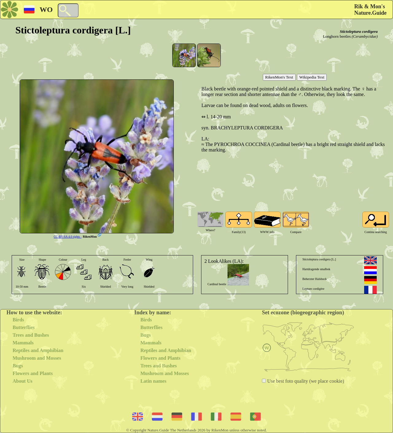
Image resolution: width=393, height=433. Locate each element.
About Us (22, 381)
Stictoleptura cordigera (359, 31)
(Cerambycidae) (365, 36)
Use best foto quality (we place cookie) (305, 381)
